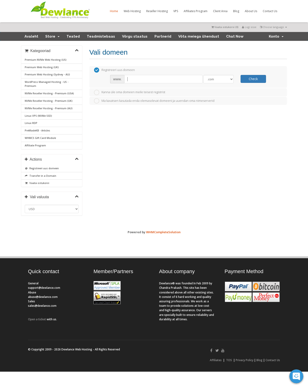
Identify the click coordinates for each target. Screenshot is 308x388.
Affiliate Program (35, 145)
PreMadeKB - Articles (37, 130)
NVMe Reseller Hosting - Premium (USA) (49, 93)
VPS (175, 11)
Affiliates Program (195, 11)
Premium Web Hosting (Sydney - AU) (47, 74)
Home (114, 11)
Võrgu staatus (134, 36)
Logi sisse (249, 27)
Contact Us (270, 11)
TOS (229, 360)
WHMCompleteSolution (163, 232)
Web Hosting (132, 11)
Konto (276, 36)
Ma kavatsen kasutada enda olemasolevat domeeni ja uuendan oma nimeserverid (154, 100)
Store (52, 36)
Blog (236, 11)
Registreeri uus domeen (42, 168)
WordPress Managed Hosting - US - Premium (46, 84)
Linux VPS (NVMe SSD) (38, 115)
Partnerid (162, 36)
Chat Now (235, 36)
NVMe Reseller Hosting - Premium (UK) (49, 100)
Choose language (273, 27)
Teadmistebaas (101, 36)
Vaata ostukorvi (37, 183)
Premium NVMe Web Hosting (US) (45, 59)
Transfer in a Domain (40, 175)
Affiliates (216, 360)
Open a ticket (37, 319)
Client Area (220, 11)
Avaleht (31, 36)
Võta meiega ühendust (198, 36)
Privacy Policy (244, 360)
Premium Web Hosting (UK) (42, 67)
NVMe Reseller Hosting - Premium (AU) (49, 108)
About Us (251, 11)
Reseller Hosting (157, 11)
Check (253, 79)
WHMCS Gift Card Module (40, 138)
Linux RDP (31, 123)
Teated (73, 36)
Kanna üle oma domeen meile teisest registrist (129, 92)
